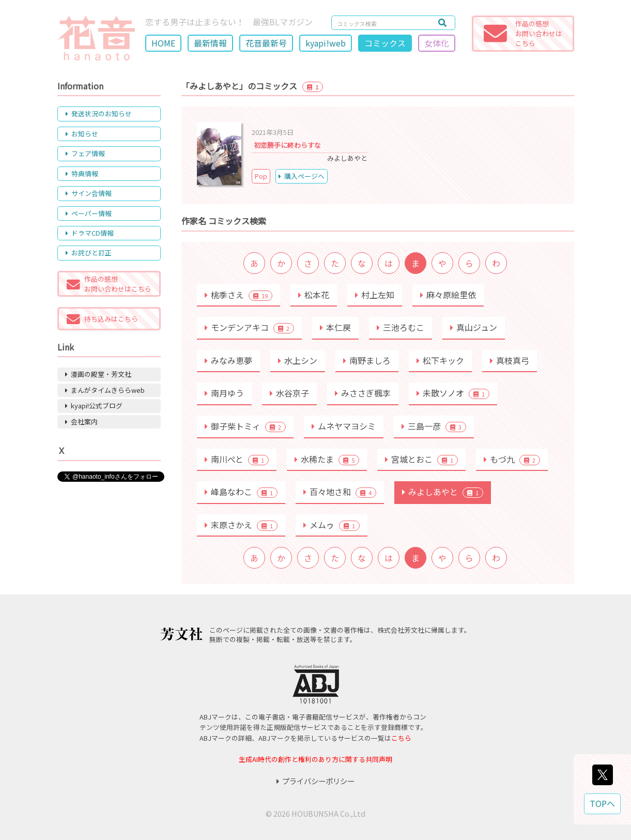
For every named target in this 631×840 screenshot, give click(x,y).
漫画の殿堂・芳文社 (98, 374)
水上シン (297, 360)
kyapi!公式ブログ (93, 405)
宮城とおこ (421, 459)
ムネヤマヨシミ (344, 426)
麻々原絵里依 (448, 294)
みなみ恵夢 (228, 360)
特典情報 (82, 173)
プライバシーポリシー (315, 780)
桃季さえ (238, 294)
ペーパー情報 (89, 213)
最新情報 (210, 43)
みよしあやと (442, 491)
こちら (401, 738)
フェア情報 (85, 153)
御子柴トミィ (245, 426)
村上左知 (374, 294)
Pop (261, 176)
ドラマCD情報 (90, 233)
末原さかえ (241, 524)
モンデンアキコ (249, 327)
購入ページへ (302, 176)
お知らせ (82, 134)
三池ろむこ (400, 327)
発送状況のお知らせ (99, 113)
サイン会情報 (89, 193)
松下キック (440, 360)
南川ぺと (237, 459)
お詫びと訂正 (89, 252)
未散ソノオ (453, 393)
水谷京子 (289, 393)
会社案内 (81, 421)
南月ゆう (224, 393)
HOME (163, 43)
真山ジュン (473, 327)
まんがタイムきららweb (105, 390)
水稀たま (327, 459)
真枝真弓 (509, 360)
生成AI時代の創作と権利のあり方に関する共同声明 (315, 759)
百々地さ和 (339, 491)
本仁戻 (335, 327)
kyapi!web (325, 43)
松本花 (313, 294)
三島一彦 (434, 426)
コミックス (385, 43)
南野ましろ (367, 360)
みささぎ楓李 (363, 393)
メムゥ (331, 524)
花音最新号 (266, 43)
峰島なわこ (241, 491)
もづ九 (512, 459)
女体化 (436, 43)
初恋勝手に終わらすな (287, 145)
